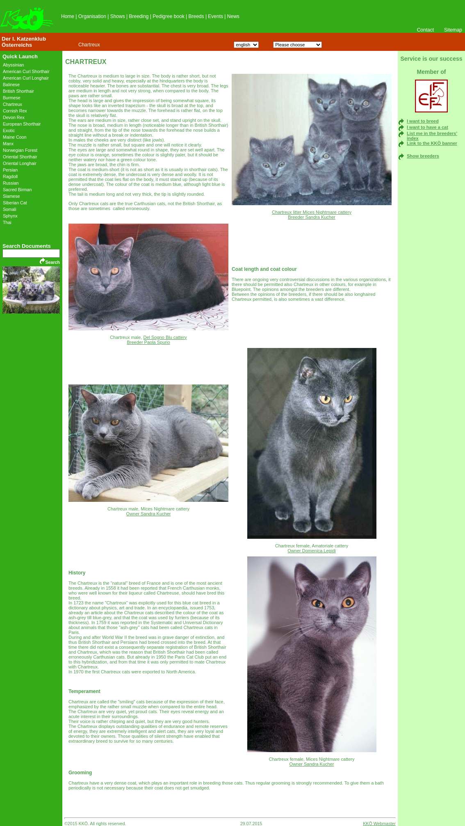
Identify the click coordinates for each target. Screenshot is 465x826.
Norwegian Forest (20, 150)
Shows (117, 16)
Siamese (11, 196)
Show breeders (423, 155)
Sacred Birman (17, 189)
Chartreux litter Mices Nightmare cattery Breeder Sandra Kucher (311, 215)
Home (67, 16)
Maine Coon (14, 137)
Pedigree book (168, 16)
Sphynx (10, 215)
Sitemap (453, 30)
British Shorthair (18, 91)
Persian (10, 169)
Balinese (11, 84)
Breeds (196, 16)
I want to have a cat (427, 127)
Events (215, 16)
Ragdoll (10, 176)
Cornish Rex (15, 110)
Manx (8, 143)
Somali (9, 209)
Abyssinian (13, 64)
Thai (7, 222)
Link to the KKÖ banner (432, 143)
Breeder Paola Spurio (148, 342)
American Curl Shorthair (26, 71)
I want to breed (423, 121)
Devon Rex (14, 117)
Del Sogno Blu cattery (165, 337)
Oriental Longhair (19, 163)
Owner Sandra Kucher (148, 513)
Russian (11, 183)
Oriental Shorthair (20, 156)
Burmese (12, 97)
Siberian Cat (15, 202)
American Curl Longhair (26, 78)
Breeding (138, 16)
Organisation (92, 16)
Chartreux (89, 45)
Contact (425, 30)
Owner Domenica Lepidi (311, 550)
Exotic (9, 130)
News (233, 16)
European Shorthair (22, 123)
